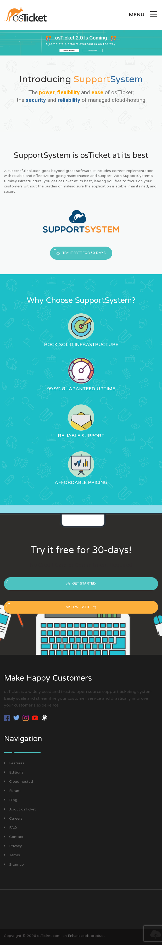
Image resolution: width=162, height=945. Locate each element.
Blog (10, 800)
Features (14, 764)
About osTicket (20, 810)
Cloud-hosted (18, 782)
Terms (12, 856)
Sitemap (14, 865)
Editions (13, 773)
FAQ (10, 828)
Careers (13, 819)
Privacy (13, 846)
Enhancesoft (79, 936)
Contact (14, 837)
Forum (12, 791)
